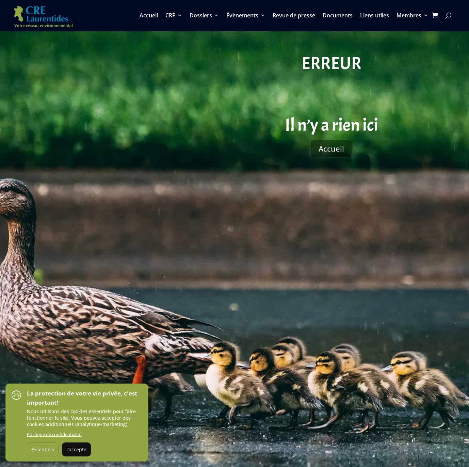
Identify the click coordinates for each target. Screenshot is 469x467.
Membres (409, 16)
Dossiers (201, 16)
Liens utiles (374, 16)
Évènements (242, 16)
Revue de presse (294, 16)
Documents (338, 16)
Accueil (149, 16)
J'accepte (76, 449)
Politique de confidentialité (54, 434)
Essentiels (42, 449)
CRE (170, 16)
